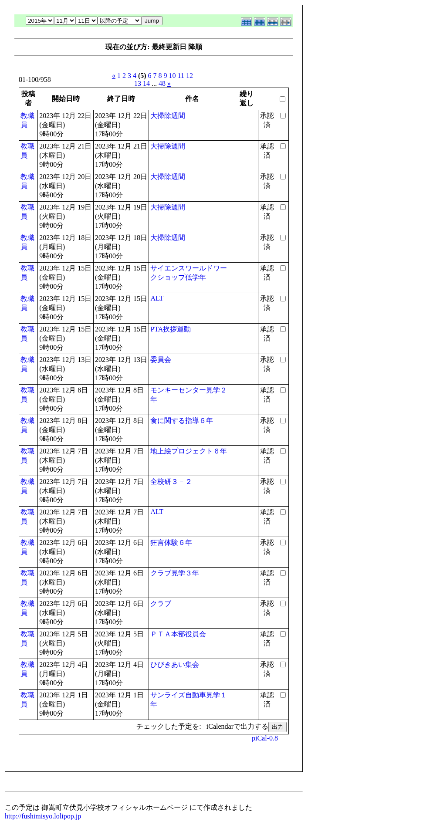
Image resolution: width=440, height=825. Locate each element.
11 (181, 75)
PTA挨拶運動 (170, 329)
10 (172, 75)
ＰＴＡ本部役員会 (178, 634)
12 (189, 75)
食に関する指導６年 (181, 420)
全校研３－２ (171, 481)
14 (146, 83)
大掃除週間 (167, 115)
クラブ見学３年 (174, 573)
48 (162, 83)
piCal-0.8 (265, 738)
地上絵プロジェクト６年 (188, 451)
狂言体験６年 (171, 542)
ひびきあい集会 (174, 664)
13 (137, 83)
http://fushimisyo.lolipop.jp (43, 816)
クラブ (160, 603)
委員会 (160, 359)
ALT (156, 298)
